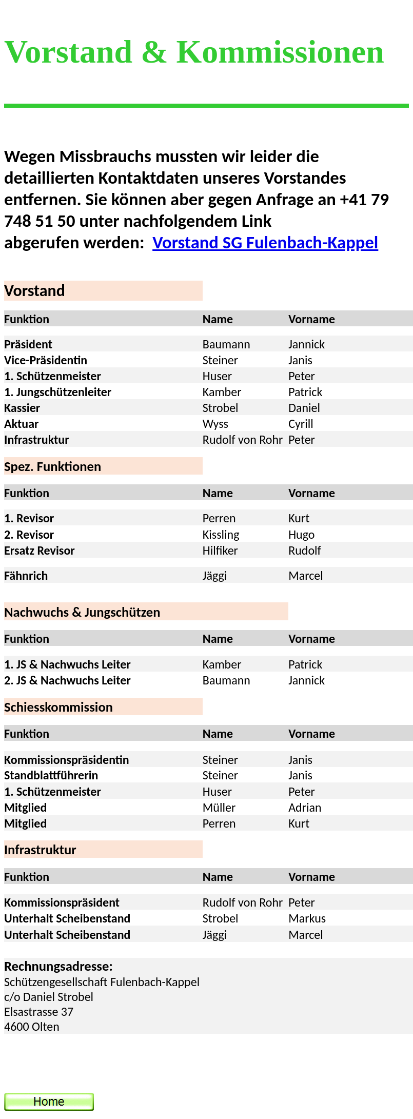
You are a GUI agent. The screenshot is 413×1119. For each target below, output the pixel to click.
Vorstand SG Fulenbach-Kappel (265, 242)
